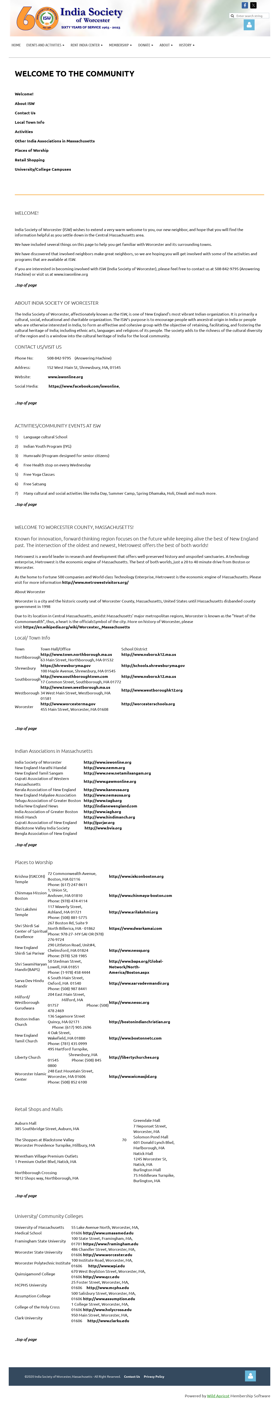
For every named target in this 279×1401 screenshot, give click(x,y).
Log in (249, 24)
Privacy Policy (154, 1376)
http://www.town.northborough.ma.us (76, 654)
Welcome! (24, 93)
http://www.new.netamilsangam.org (117, 772)
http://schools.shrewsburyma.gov (153, 665)
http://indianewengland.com (110, 805)
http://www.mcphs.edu (108, 1287)
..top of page (25, 1339)
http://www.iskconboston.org (136, 876)
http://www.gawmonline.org (110, 781)
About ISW (25, 103)
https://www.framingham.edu (110, 1243)
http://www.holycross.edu (107, 1309)
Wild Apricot (218, 1395)
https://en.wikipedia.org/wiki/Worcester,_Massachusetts (76, 626)
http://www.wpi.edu (106, 1265)
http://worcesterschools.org (148, 703)
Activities (24, 131)
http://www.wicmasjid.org (133, 1076)
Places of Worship (32, 150)
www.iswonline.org (65, 376)
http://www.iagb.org (102, 811)
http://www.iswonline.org (107, 762)
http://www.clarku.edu (108, 1320)
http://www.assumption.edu (109, 1298)
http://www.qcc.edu (101, 1276)
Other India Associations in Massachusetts (55, 140)
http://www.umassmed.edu (108, 1232)
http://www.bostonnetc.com (135, 1037)
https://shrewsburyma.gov (66, 665)
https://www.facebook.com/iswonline (84, 385)
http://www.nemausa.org (107, 794)
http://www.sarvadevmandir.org (139, 983)
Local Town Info (29, 122)
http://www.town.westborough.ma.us (75, 687)
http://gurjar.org (99, 822)
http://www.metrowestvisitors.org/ (95, 582)
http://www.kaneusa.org (106, 789)
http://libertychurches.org (134, 1057)
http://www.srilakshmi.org (133, 911)
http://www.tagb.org (103, 800)
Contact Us (25, 112)
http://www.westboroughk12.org (152, 689)
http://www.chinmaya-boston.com (140, 895)
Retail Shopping (30, 159)
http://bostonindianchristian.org (139, 1021)
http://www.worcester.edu (107, 1254)
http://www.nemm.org (104, 767)
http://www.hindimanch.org (109, 816)
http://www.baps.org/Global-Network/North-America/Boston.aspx (136, 966)
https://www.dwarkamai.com (135, 928)
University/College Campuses (43, 169)
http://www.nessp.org (129, 950)
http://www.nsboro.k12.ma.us (148, 654)
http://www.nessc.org (129, 1002)
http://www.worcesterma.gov (68, 703)
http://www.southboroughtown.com (74, 676)
